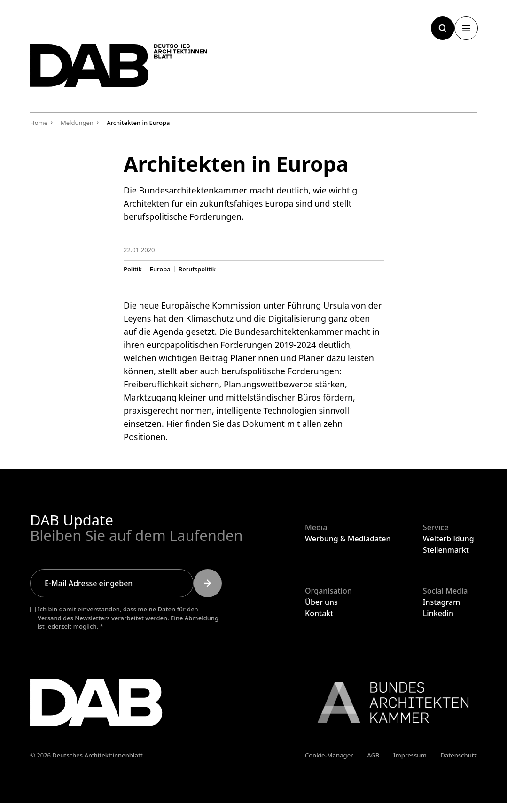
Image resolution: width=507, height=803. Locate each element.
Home (38, 122)
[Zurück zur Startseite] (128, 69)
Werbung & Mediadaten (347, 538)
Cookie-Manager (329, 755)
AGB (373, 755)
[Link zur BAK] (388, 702)
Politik (133, 269)
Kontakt (319, 613)
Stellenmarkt (446, 550)
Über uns (321, 602)
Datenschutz (458, 755)
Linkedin (438, 613)
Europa (159, 269)
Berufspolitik (196, 269)
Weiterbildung (448, 538)
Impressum (410, 755)
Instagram (441, 602)
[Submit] (208, 583)
